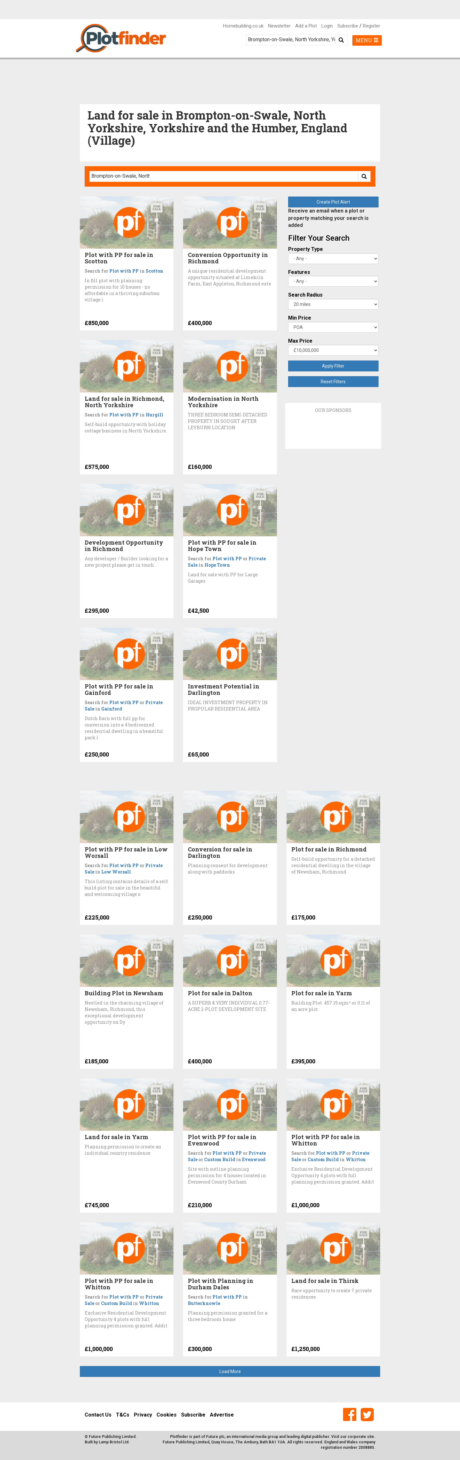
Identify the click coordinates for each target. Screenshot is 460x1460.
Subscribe (347, 26)
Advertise (222, 1415)
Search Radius (305, 295)
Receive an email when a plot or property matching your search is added (328, 218)
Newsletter (279, 26)
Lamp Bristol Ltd (113, 1442)
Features (299, 272)
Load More (230, 1371)
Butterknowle (204, 1303)
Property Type (305, 249)
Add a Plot (306, 26)
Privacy (143, 1415)
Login (327, 26)
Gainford (111, 709)
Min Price (299, 318)
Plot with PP (124, 271)
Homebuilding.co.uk (243, 26)
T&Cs (122, 1415)
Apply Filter (333, 366)
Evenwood (253, 1159)
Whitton (356, 1159)
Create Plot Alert (333, 202)
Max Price (300, 341)
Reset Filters (333, 381)
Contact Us (98, 1415)
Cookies (167, 1415)
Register (371, 26)
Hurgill (154, 415)
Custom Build (219, 1159)
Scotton (154, 271)
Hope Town (217, 565)
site (370, 1436)
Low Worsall (116, 872)
